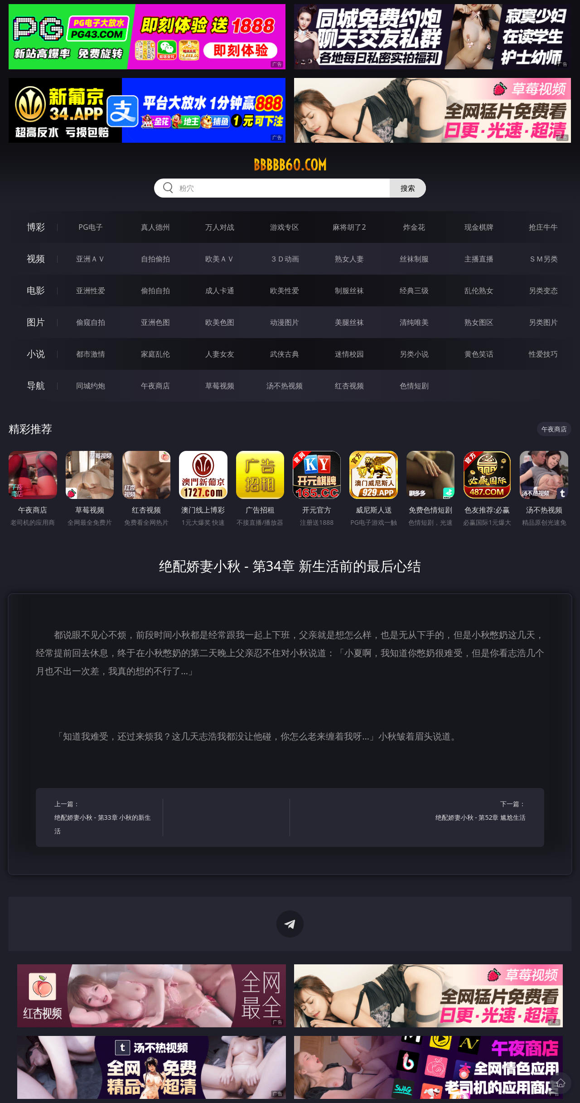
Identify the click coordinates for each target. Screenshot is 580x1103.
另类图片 (543, 322)
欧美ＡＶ (219, 259)
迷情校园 (349, 354)
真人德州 (155, 227)
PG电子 (90, 227)
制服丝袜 (349, 290)
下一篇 (474, 811)
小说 (36, 354)
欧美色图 (219, 322)
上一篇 (105, 818)
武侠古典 (284, 354)
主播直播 (478, 259)
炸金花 (414, 227)
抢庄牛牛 (543, 227)
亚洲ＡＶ (90, 259)
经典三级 (414, 290)
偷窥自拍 (90, 322)
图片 (36, 322)
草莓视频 (219, 386)
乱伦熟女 (478, 290)
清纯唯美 (414, 322)
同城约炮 (90, 386)
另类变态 (543, 290)
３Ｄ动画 (284, 259)
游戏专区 (284, 227)
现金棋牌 (478, 227)
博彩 (36, 227)
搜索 (408, 188)
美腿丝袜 (349, 322)
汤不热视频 (284, 386)
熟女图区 (478, 322)
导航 (36, 385)
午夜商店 (155, 386)
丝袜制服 (414, 259)
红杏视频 (349, 386)
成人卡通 (219, 290)
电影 (36, 290)
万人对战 (219, 227)
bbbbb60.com (290, 165)
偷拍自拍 (155, 290)
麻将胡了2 (349, 227)
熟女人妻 (349, 259)
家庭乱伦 (155, 354)
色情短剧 (414, 386)
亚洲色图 (155, 322)
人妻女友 (219, 354)
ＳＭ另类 (543, 259)
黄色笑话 (478, 354)
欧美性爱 (284, 290)
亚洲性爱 (90, 290)
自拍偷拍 (155, 259)
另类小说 (414, 354)
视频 (36, 258)
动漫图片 (284, 322)
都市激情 (90, 354)
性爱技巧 (543, 354)
